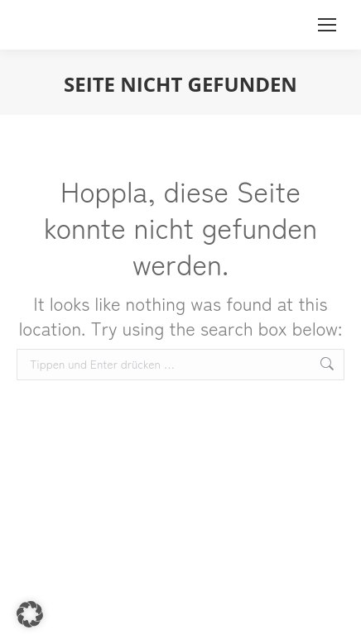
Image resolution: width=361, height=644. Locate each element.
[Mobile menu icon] (327, 24)
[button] (30, 614)
